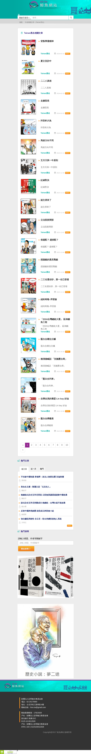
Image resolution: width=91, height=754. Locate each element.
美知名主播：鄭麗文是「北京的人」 (36, 487)
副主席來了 (46, 200)
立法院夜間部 (47, 220)
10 (67, 445)
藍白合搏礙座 (47, 418)
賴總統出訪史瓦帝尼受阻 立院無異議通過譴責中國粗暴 (44, 495)
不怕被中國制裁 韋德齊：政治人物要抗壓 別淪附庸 (42, 477)
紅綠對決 (45, 180)
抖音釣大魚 (46, 120)
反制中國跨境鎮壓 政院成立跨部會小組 (37, 511)
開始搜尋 (26, 549)
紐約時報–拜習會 (49, 299)
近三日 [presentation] (24, 469)
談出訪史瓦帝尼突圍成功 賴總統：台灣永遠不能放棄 (43, 503)
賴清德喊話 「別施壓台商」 (54, 359)
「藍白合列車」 (48, 379)
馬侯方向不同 (47, 140)
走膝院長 (45, 101)
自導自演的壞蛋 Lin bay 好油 (55, 399)
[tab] (24, 468)
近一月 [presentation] (33, 469)
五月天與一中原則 (49, 160)
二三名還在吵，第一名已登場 (55, 279)
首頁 (20, 22)
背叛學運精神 (47, 41)
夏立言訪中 (46, 61)
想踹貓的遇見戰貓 (49, 259)
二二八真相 (46, 81)
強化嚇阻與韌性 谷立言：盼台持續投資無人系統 (41, 519)
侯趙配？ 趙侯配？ (50, 240)
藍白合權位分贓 (48, 339)
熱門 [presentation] (42, 469)
